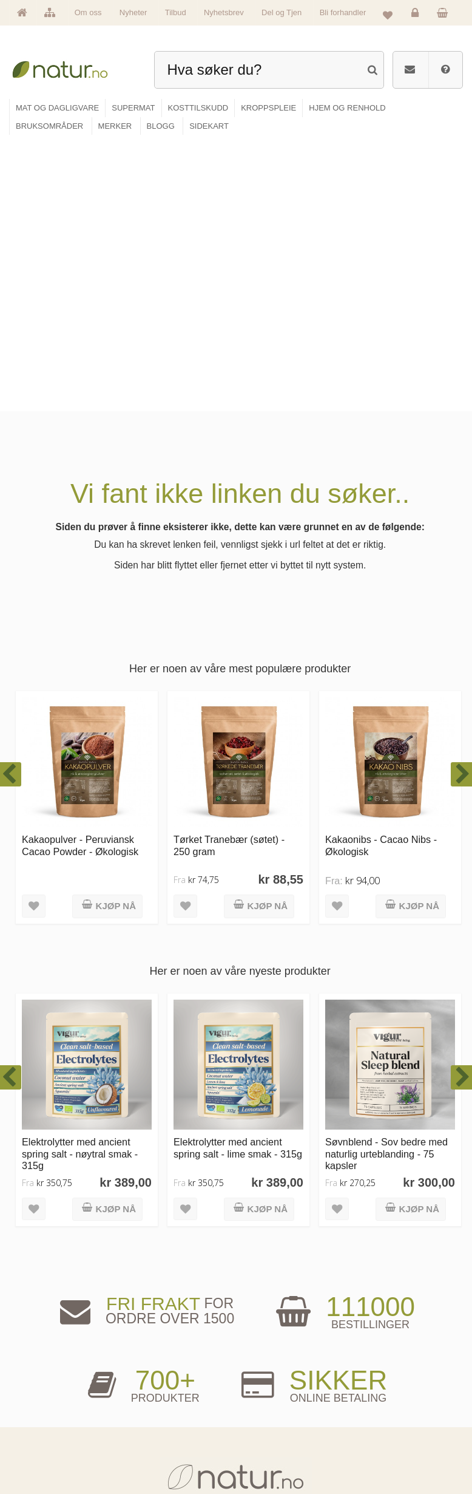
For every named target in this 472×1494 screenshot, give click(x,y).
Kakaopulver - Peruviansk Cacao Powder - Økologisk (80, 575)
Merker (36, 1418)
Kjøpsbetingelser (379, 1437)
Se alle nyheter (47, 1437)
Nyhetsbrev (224, 12)
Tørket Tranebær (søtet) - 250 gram (229, 575)
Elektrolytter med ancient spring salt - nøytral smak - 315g (80, 883)
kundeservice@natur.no (236, 1305)
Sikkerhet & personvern (388, 1455)
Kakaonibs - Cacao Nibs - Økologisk (381, 575)
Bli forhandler (343, 12)
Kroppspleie (155, 1437)
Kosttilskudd (156, 1418)
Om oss (88, 12)
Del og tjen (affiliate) (278, 1437)
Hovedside (41, 1380)
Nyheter (133, 12)
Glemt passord (377, 1399)
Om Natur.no (44, 1399)
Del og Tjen (281, 12)
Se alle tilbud (44, 1455)
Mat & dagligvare (162, 1380)
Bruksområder (270, 1399)
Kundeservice (375, 1418)
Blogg (258, 1380)
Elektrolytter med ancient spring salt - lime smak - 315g (238, 877)
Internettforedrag (273, 1418)
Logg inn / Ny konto (383, 1380)
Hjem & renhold (160, 1455)
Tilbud (175, 12)
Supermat (153, 1399)
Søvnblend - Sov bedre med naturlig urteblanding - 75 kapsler (386, 883)
